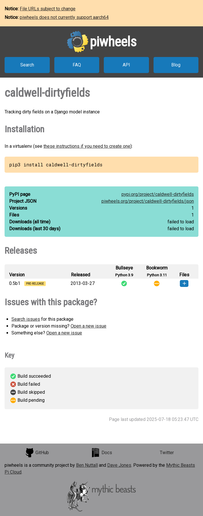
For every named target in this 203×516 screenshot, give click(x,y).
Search (27, 65)
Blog (175, 65)
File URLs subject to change (47, 8)
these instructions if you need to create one (86, 146)
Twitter (167, 452)
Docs (101, 452)
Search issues (25, 319)
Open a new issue (88, 326)
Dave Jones (119, 465)
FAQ (77, 65)
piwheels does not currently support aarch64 (64, 17)
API (126, 65)
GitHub (37, 452)
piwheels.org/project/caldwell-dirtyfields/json (148, 201)
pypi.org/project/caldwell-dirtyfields (158, 194)
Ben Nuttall (87, 465)
